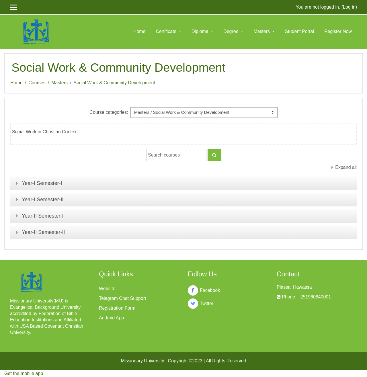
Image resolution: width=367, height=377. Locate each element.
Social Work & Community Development (114, 82)
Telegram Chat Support (122, 298)
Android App (111, 317)
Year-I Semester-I (42, 183)
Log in (349, 7)
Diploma (201, 31)
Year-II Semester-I (42, 216)
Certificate (166, 31)
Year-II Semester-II (43, 232)
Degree (231, 31)
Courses (37, 82)
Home (139, 31)
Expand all (346, 167)
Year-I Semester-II (42, 199)
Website (107, 288)
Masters (262, 31)
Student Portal (299, 31)
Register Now (338, 31)
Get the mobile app (23, 373)
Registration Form (117, 308)
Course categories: (108, 112)
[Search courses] (176, 155)
